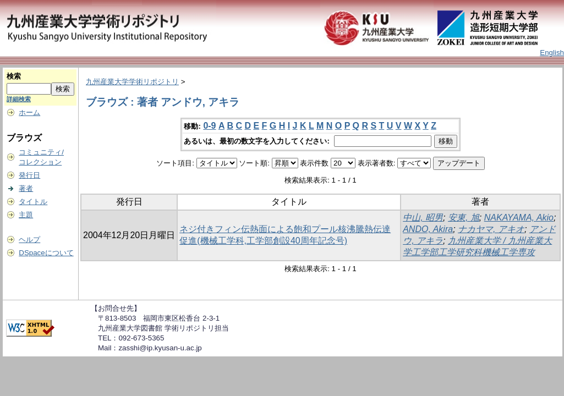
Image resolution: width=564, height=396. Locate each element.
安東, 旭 (463, 217)
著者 (26, 188)
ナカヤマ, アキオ (491, 229)
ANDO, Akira (428, 229)
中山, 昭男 (423, 217)
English (552, 52)
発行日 (29, 175)
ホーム (29, 112)
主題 (26, 215)
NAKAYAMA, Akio (519, 217)
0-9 (209, 125)
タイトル (33, 201)
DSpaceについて (46, 253)
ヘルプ (29, 239)
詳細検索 (19, 99)
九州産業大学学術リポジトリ (132, 82)
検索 (14, 76)
